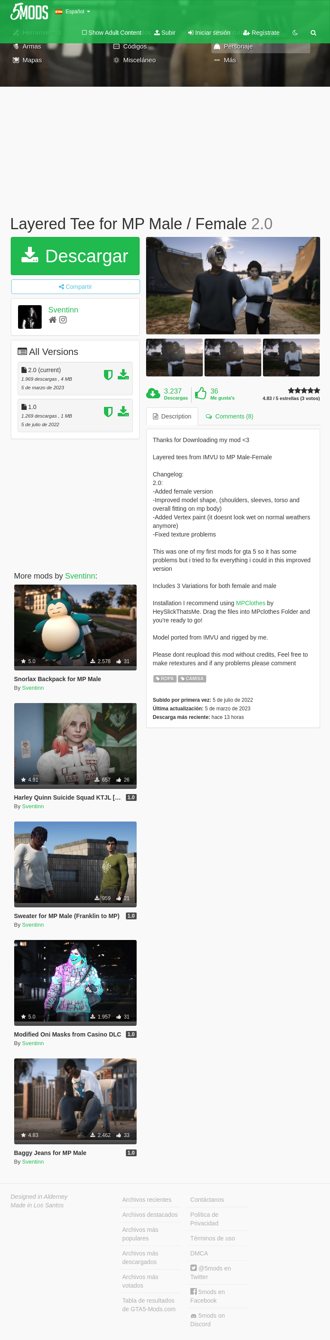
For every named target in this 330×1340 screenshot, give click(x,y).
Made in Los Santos (37, 1205)
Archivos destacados (150, 1214)
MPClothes (250, 603)
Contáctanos (207, 1199)
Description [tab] (172, 416)
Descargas (176, 397)
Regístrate (261, 32)
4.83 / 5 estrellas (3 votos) (291, 398)
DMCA (199, 1253)
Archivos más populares (140, 1234)
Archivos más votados (140, 1281)
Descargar (74, 256)
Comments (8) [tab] (229, 416)
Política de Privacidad (204, 1219)
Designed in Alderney (39, 1196)
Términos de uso (212, 1238)
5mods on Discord (207, 1320)
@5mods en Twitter (210, 1272)
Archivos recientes (146, 1199)
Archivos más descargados (140, 1257)
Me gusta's (223, 397)
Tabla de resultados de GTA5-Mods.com (149, 1305)
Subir (165, 32)
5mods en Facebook (207, 1296)
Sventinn (63, 310)
